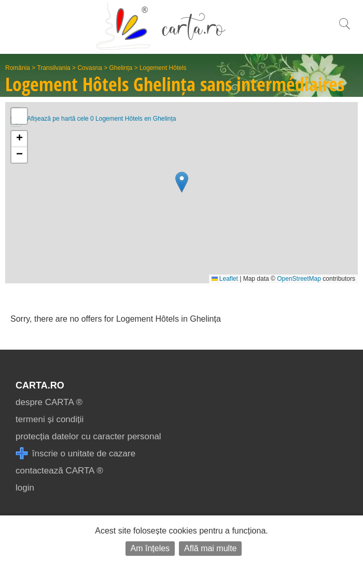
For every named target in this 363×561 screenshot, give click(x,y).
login (25, 488)
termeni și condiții (49, 419)
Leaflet (225, 278)
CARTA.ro (40, 385)
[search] (344, 29)
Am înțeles (150, 548)
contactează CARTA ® (59, 471)
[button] (181, 182)
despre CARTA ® (49, 402)
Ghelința (121, 67)
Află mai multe (210, 548)
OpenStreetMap (299, 278)
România (17, 67)
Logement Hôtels (163, 67)
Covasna (89, 67)
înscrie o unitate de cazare (75, 453)
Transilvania (54, 67)
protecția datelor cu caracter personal (88, 436)
